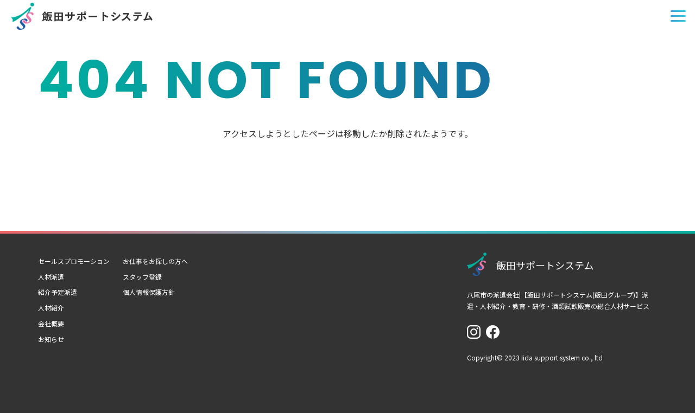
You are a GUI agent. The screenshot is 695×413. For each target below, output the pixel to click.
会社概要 (51, 323)
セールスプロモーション (74, 261)
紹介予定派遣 (57, 291)
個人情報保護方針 (149, 291)
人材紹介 (51, 307)
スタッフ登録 (142, 276)
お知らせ (51, 339)
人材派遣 (51, 276)
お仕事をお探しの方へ (155, 261)
